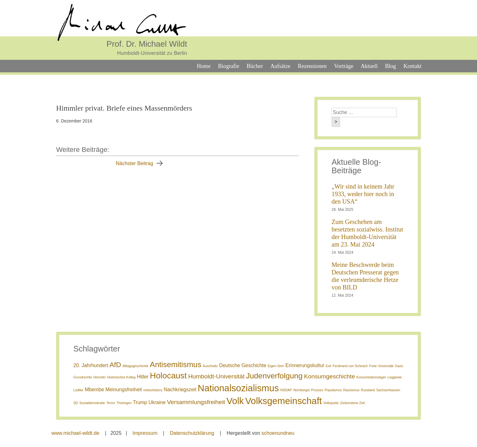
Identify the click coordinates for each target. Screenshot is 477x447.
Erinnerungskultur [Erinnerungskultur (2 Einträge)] (305, 365)
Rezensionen (312, 66)
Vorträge (344, 66)
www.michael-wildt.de (75, 433)
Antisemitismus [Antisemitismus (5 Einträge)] (175, 364)
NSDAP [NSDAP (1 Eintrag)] (286, 390)
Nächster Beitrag (134, 163)
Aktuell (369, 66)
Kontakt (412, 66)
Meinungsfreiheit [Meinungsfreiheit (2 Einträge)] (124, 389)
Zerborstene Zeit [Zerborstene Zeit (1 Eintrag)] (352, 403)
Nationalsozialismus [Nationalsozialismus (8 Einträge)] (238, 388)
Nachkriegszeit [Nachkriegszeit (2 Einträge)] (180, 389)
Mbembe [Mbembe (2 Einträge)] (94, 389)
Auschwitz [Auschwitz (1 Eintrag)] (210, 366)
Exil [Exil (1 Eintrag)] (328, 366)
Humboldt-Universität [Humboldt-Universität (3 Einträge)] (216, 376)
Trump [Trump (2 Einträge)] (140, 402)
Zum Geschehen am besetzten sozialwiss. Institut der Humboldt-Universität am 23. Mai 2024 (367, 233)
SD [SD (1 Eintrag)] (75, 403)
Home (204, 66)
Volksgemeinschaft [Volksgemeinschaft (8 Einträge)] (283, 401)
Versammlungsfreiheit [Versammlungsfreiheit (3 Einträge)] (196, 402)
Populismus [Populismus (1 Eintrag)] (333, 390)
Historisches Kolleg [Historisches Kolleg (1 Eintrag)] (121, 377)
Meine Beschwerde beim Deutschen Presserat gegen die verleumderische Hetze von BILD (365, 276)
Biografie (228, 66)
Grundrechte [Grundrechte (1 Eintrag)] (82, 377)
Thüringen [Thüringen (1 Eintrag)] (124, 403)
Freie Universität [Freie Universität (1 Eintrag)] (381, 366)
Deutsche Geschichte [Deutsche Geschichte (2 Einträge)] (242, 365)
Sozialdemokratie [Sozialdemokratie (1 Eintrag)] (92, 403)
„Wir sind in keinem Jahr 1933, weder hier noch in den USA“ (363, 194)
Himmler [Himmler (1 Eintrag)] (99, 377)
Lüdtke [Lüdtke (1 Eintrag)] (78, 390)
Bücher (255, 66)
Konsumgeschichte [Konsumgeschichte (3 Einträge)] (329, 376)
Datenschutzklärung (192, 433)
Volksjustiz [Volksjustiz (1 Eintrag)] (331, 403)
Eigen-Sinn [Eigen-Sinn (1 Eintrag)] (276, 366)
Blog (390, 66)
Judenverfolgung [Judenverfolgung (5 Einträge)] (274, 376)
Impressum (145, 433)
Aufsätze (280, 66)
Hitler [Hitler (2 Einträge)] (143, 376)
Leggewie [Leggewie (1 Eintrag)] (394, 377)
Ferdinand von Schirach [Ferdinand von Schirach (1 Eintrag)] (350, 366)
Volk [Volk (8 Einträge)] (235, 401)
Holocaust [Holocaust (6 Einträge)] (168, 375)
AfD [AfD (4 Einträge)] (115, 365)
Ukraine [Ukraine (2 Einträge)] (157, 402)
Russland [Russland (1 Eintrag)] (368, 390)
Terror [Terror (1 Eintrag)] (110, 403)
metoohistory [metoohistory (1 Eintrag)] (152, 390)
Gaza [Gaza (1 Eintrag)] (399, 366)
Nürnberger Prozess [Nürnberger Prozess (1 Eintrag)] (308, 390)
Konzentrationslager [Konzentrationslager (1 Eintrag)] (371, 377)
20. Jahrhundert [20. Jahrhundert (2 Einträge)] (90, 365)
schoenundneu (277, 433)
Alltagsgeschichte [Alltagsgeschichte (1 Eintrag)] (136, 366)
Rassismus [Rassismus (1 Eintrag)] (351, 390)
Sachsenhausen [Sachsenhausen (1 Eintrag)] (388, 390)
